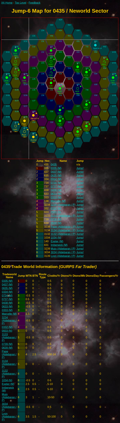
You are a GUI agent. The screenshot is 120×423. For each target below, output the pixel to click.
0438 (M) (56, 190)
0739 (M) (56, 219)
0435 (54, 164)
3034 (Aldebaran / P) (63, 252)
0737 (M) (56, 186)
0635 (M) (56, 175)
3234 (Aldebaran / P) (63, 204)
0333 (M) (56, 197)
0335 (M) (56, 168)
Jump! (80, 168)
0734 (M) (56, 182)
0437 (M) (56, 171)
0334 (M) (56, 179)
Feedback (34, 2)
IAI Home (7, 2)
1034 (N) (56, 237)
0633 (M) (56, 193)
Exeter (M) (57, 241)
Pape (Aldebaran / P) (63, 226)
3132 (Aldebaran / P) (63, 234)
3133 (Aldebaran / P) (63, 215)
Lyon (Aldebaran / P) (63, 256)
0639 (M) (56, 223)
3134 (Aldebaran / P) (63, 230)
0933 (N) (56, 212)
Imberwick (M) (59, 245)
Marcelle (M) (58, 201)
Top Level (20, 2)
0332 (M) (56, 208)
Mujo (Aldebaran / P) (63, 248)
